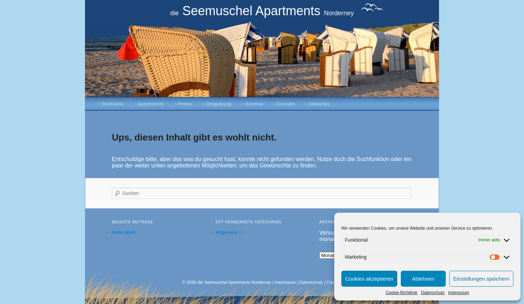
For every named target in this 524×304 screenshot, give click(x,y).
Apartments (150, 104)
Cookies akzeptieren (369, 279)
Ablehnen (423, 279)
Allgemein (227, 232)
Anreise (254, 104)
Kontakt (286, 104)
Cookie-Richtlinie (401, 292)
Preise (185, 104)
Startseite (113, 104)
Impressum (458, 292)
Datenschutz (433, 292)
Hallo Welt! (124, 232)
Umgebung (219, 104)
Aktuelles (319, 104)
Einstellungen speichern (481, 279)
